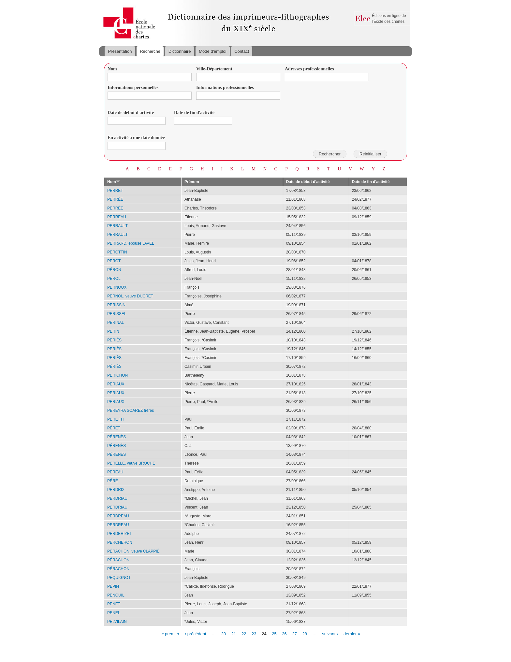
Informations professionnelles (225, 87)
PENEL (113, 613)
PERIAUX (115, 384)
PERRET (115, 190)
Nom (112, 68)
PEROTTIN (117, 252)
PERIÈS (114, 340)
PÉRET (113, 428)
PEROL (114, 278)
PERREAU (116, 217)
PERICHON (117, 375)
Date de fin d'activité (194, 112)
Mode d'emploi (212, 51)
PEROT (114, 261)
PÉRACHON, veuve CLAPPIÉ (133, 551)
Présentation (120, 51)
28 (304, 633)
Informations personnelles (133, 87)
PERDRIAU (117, 498)
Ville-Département (214, 68)
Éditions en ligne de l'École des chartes (389, 18)
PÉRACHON (118, 560)
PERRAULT (117, 225)
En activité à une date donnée (136, 137)
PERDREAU (118, 516)
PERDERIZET (119, 533)
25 (274, 633)
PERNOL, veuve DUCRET (130, 296)
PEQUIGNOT (119, 577)
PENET (113, 604)
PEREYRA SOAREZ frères (130, 410)
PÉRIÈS (114, 366)
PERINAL (115, 322)
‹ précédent (195, 633)
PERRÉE (115, 199)
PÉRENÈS (116, 437)
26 (284, 633)
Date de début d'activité (131, 112)
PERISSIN (116, 305)
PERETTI (115, 419)
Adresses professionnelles (309, 68)
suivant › (330, 633)
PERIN (113, 331)
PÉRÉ (112, 481)
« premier (170, 633)
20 (223, 633)
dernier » (351, 633)
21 (233, 633)
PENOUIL (115, 595)
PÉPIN (113, 586)
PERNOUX (116, 287)
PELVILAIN (117, 621)
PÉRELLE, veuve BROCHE (131, 463)
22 (243, 633)
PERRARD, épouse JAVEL (130, 243)
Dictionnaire (179, 51)
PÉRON (114, 269)
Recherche (150, 51)
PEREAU (115, 472)
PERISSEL (116, 313)
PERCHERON (119, 542)
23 (254, 633)
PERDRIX (115, 489)
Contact (241, 51)
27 (294, 633)
